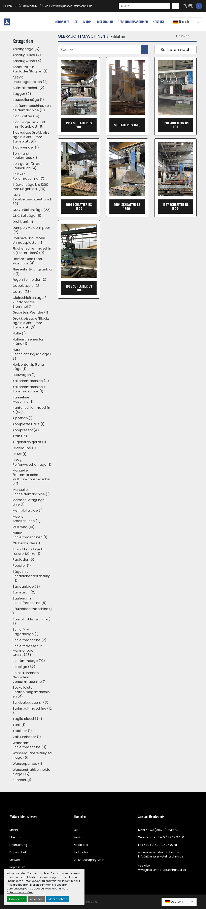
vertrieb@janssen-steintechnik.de (71, 6)
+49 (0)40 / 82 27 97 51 (160, 845)
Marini (87, 21)
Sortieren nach (176, 49)
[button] (132, 21)
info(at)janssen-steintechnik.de (160, 856)
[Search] (144, 6)
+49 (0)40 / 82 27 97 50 (167, 837)
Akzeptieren (16, 899)
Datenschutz (18, 852)
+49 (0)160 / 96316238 (163, 830)
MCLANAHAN (105, 21)
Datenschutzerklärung (21, 892)
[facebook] (199, 6)
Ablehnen (36, 899)
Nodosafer (81, 845)
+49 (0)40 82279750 (25, 6)
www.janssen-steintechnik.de (158, 852)
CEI (76, 830)
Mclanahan (82, 852)
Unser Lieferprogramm (89, 860)
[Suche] (99, 49)
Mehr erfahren (57, 899)
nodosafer (62, 21)
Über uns (15, 837)
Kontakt (158, 21)
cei (76, 21)
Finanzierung (18, 845)
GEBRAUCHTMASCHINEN (133, 21)
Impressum (17, 867)
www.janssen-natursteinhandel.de (162, 870)
